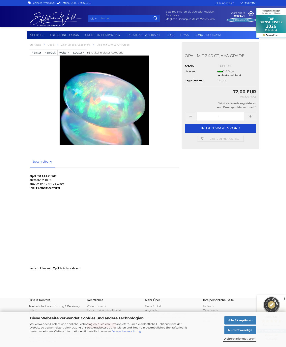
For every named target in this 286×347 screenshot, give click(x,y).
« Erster (36, 52)
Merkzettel (248, 2)
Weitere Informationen (239, 338)
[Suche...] (93, 18)
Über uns (37, 34)
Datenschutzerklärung (126, 331)
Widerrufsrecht (96, 306)
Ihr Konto (209, 306)
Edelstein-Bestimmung (102, 34)
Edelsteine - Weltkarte (143, 34)
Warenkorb (210, 310)
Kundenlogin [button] (225, 2)
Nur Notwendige (240, 330)
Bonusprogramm (208, 34)
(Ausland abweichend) (229, 75)
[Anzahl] (220, 116)
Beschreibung (42, 161)
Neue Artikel (153, 306)
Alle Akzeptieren (240, 320)
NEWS (184, 34)
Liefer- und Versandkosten (104, 310)
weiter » (64, 52)
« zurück (50, 52)
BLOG (170, 34)
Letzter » (78, 52)
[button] (191, 116)
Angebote (151, 310)
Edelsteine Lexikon (64, 34)
